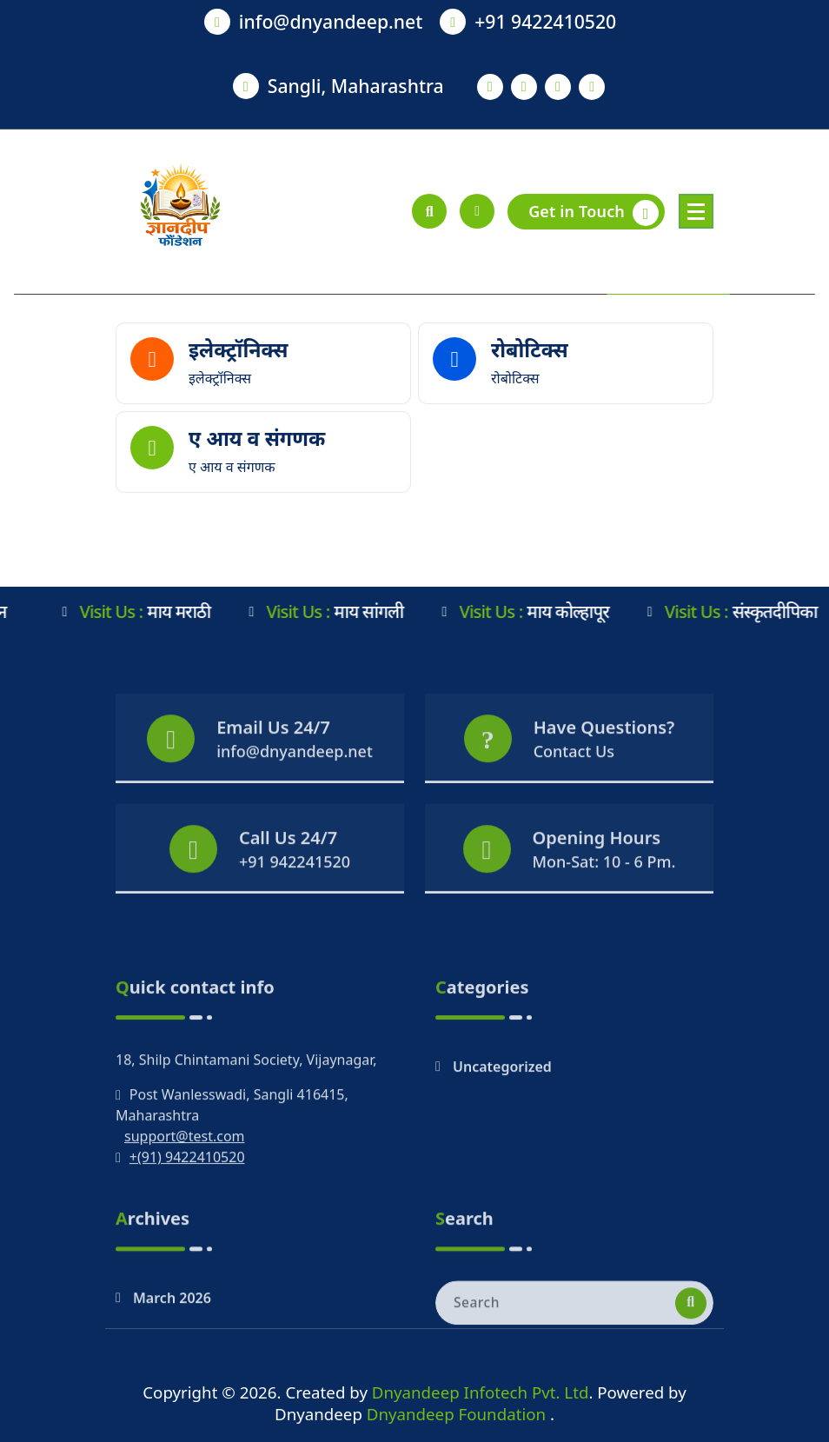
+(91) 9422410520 (187, 1229)
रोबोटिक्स (529, 349)
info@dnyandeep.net (331, 21)
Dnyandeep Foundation (458, 1414)
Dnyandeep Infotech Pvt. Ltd (480, 1392)
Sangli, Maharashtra (356, 85)
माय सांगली (338, 612)
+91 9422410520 (545, 21)
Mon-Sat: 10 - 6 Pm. (604, 893)
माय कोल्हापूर (537, 612)
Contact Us (574, 783)
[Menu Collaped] (696, 211)
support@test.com (184, 1208)
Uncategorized (502, 1138)
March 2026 (172, 1339)
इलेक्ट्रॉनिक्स (238, 349)
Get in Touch (593, 213)
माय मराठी (148, 612)
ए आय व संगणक (257, 438)
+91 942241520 (294, 893)
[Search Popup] (429, 211)
